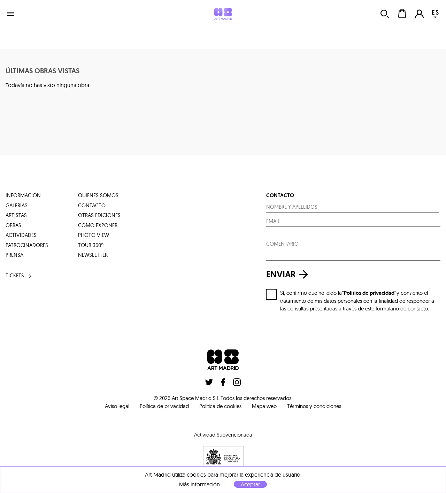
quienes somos (98, 195)
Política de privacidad (164, 406)
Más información (199, 484)
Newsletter (93, 255)
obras (13, 225)
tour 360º (90, 245)
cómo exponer (97, 225)
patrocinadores (27, 245)
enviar (289, 274)
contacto (92, 205)
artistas (16, 215)
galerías (17, 205)
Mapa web (264, 406)
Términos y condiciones (314, 406)
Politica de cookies (220, 406)
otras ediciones (99, 215)
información (23, 195)
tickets (19, 275)
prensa (14, 255)
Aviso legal (117, 406)
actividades (21, 235)
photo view (93, 235)
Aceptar (250, 484)
